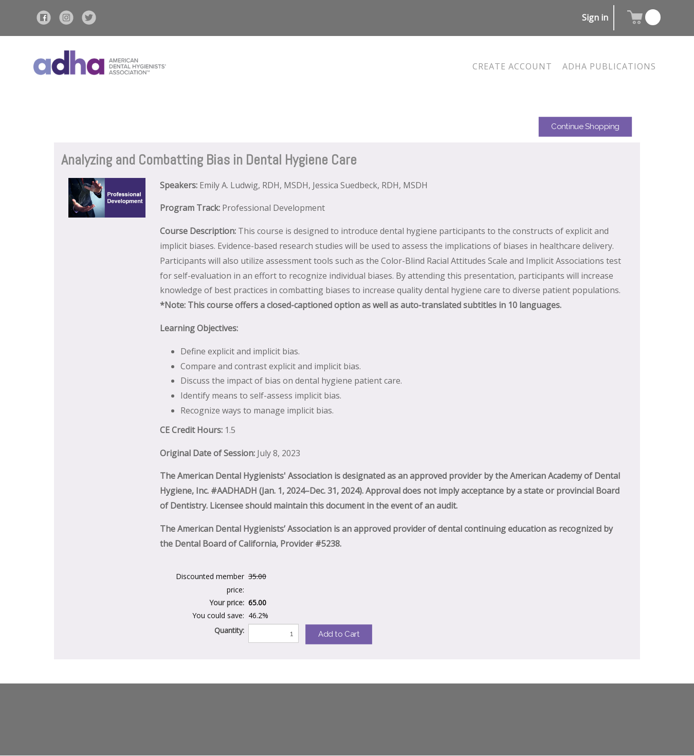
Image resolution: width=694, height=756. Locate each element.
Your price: (226, 602)
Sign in (595, 17)
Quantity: (229, 630)
